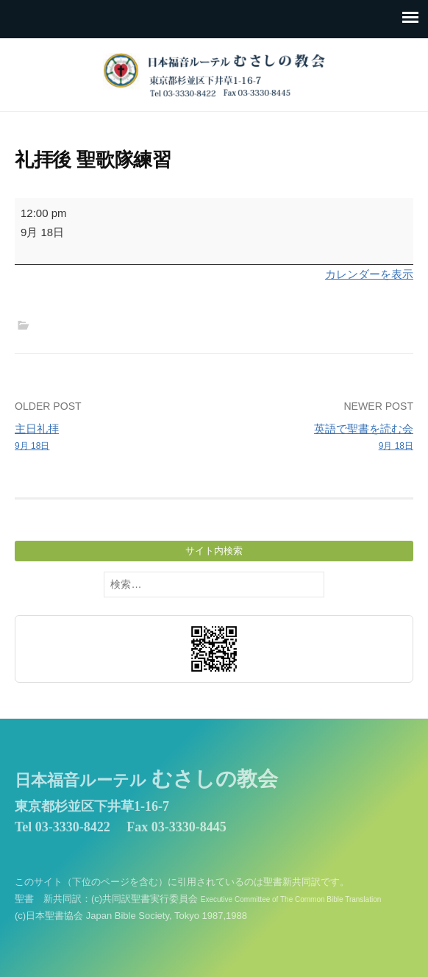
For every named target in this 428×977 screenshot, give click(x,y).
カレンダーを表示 (369, 274)
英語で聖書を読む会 (317, 437)
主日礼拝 (110, 437)
